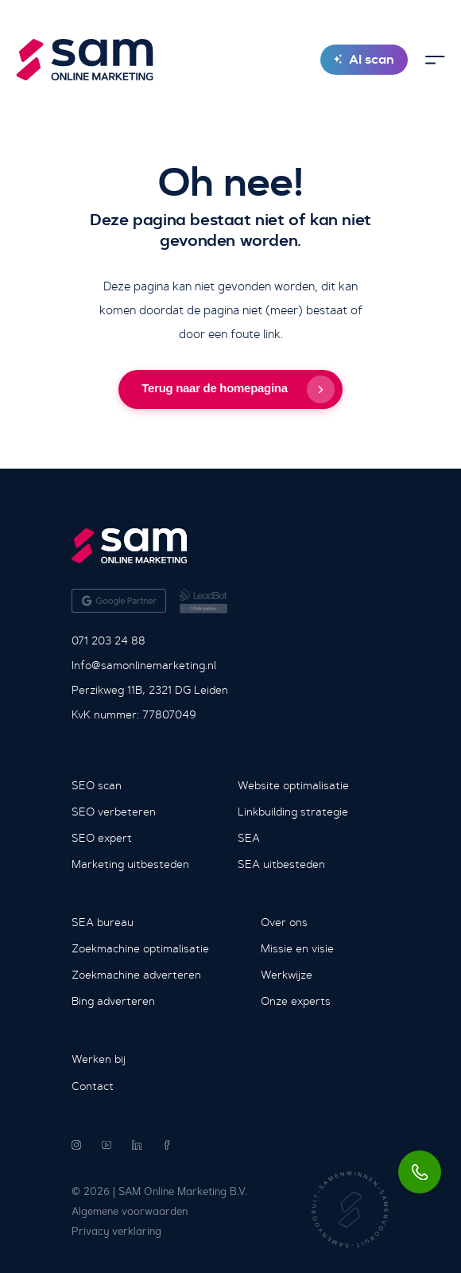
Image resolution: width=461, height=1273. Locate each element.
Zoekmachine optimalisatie (140, 948)
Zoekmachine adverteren (136, 974)
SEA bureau (103, 922)
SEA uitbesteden (281, 864)
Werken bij (99, 1059)
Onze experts (296, 1001)
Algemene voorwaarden (130, 1211)
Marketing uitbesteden (130, 864)
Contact (93, 1086)
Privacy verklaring (116, 1231)
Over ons (284, 922)
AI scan (363, 59)
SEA (249, 838)
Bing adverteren (113, 1001)
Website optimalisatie (293, 785)
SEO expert (102, 838)
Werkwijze (286, 974)
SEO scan (97, 785)
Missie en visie (297, 948)
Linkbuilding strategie (293, 811)
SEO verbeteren (114, 811)
